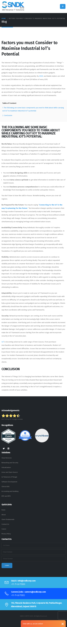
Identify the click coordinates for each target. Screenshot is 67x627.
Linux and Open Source (10, 472)
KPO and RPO (6, 496)
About (4, 515)
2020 (41, 76)
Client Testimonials (8, 519)
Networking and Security (10, 463)
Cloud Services (7, 458)
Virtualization (6, 467)
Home (4, 18)
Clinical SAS (5, 486)
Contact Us (5, 524)
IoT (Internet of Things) (9, 477)
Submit (7, 565)
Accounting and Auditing (10, 491)
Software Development (9, 482)
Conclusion (8, 115)
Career (4, 529)
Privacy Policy (6, 534)
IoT (3, 342)
